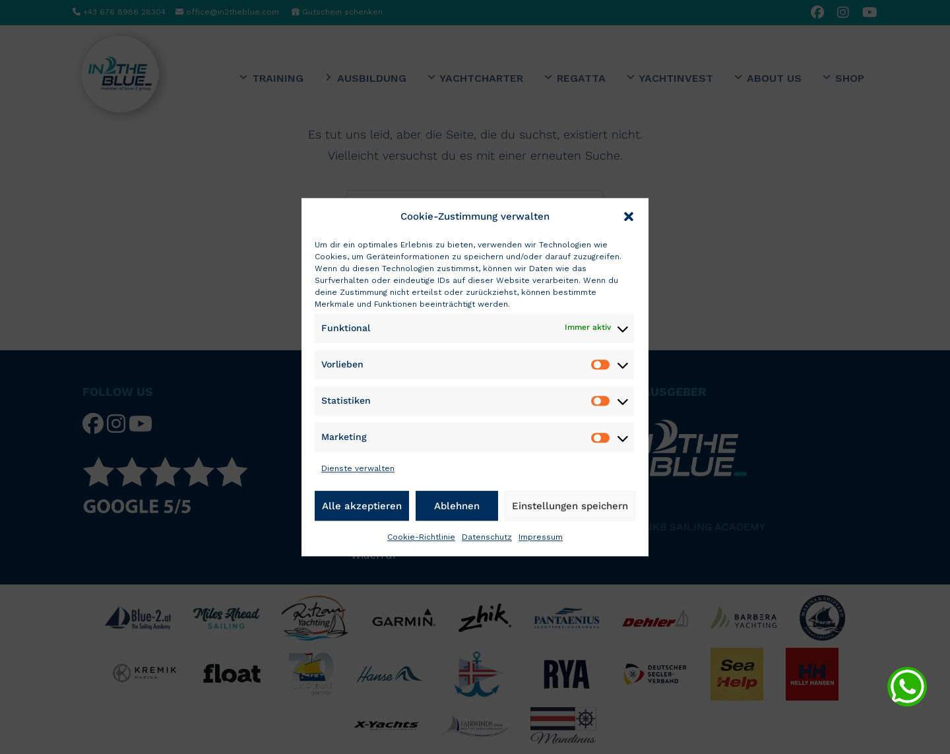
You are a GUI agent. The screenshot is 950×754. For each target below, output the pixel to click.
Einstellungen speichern (570, 506)
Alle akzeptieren (362, 506)
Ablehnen (457, 506)
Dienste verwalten (358, 469)
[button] (628, 216)
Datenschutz (487, 537)
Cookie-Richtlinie (421, 537)
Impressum (541, 537)
